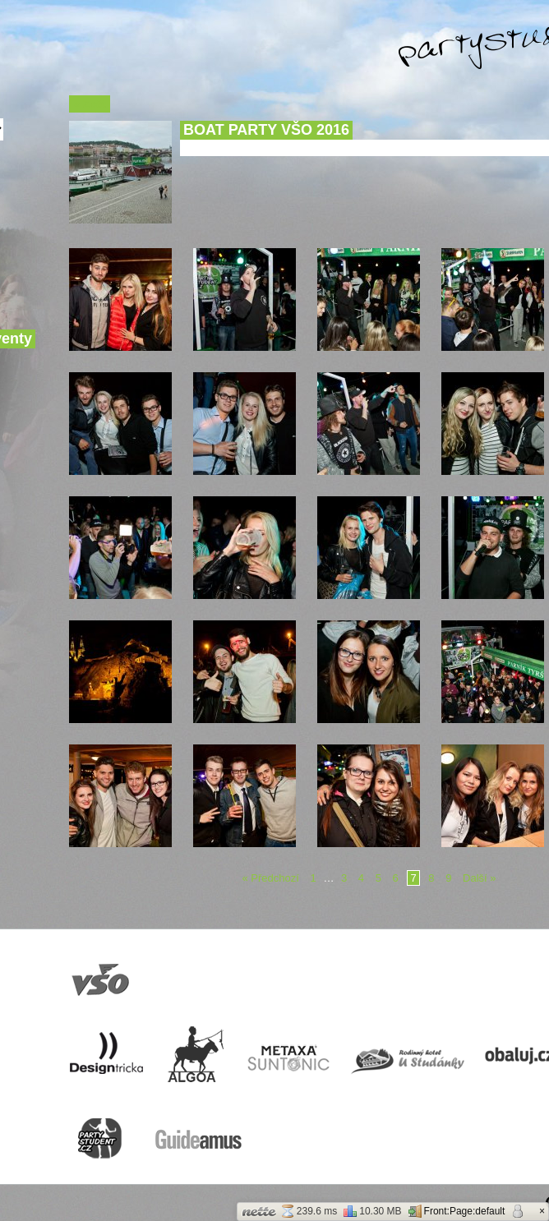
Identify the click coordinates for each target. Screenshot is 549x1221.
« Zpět (89, 104)
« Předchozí (270, 878)
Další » (479, 878)
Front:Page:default (456, 1211)
